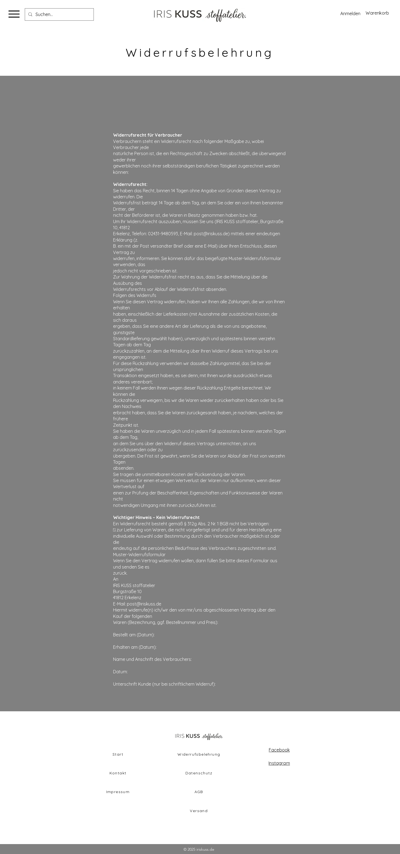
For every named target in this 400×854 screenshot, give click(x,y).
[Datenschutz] (199, 773)
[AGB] (199, 791)
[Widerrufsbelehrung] (199, 754)
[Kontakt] (119, 773)
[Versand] (199, 810)
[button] (380, 13)
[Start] (119, 754)
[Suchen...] (58, 14)
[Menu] (14, 14)
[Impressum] (119, 791)
